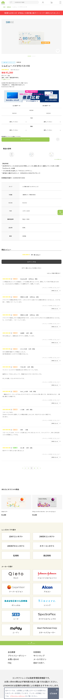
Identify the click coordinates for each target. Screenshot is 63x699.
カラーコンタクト (47, 546)
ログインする (31, 262)
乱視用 (16, 555)
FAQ (9, 663)
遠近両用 (47, 555)
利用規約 (37, 652)
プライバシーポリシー (17, 656)
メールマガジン (40, 659)
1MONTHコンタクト (16, 546)
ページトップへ (31, 643)
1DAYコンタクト (16, 536)
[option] (16, 505)
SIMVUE (9, 7)
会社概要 (12, 652)
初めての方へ (39, 663)
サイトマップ (39, 656)
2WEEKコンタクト (47, 536)
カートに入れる (25, 139)
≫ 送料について (6, 79)
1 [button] (29, 56)
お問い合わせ (13, 659)
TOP (4, 7)
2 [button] (33, 56)
